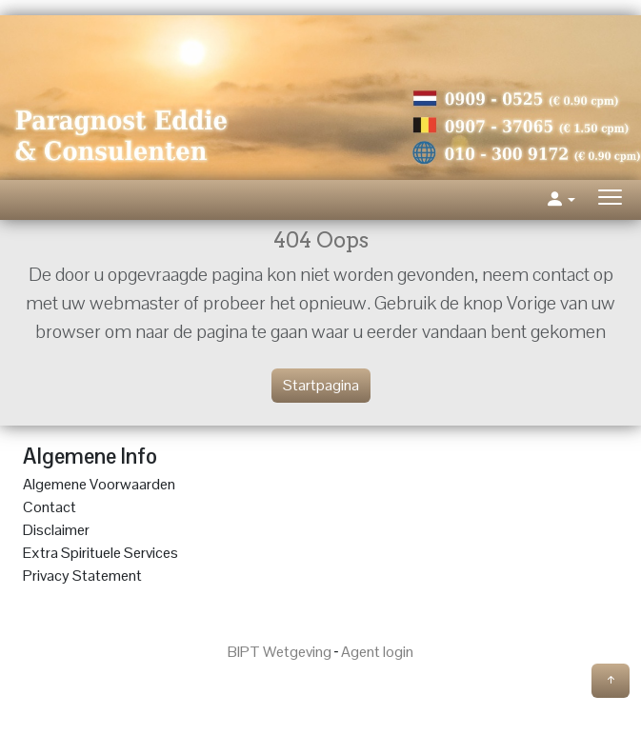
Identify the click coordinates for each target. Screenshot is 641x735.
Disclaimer (56, 530)
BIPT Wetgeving (279, 652)
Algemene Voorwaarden (99, 484)
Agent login (377, 652)
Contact (49, 507)
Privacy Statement (82, 576)
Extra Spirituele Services (100, 553)
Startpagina (321, 385)
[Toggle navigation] (610, 199)
